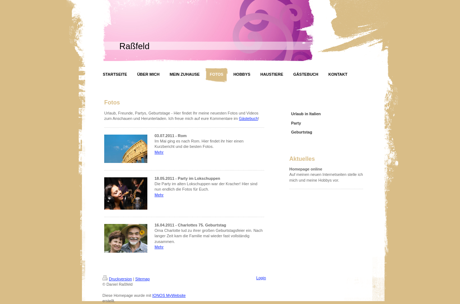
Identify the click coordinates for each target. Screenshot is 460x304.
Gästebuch (248, 118)
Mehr (159, 152)
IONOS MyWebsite (169, 295)
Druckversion (117, 279)
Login (261, 278)
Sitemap (142, 279)
